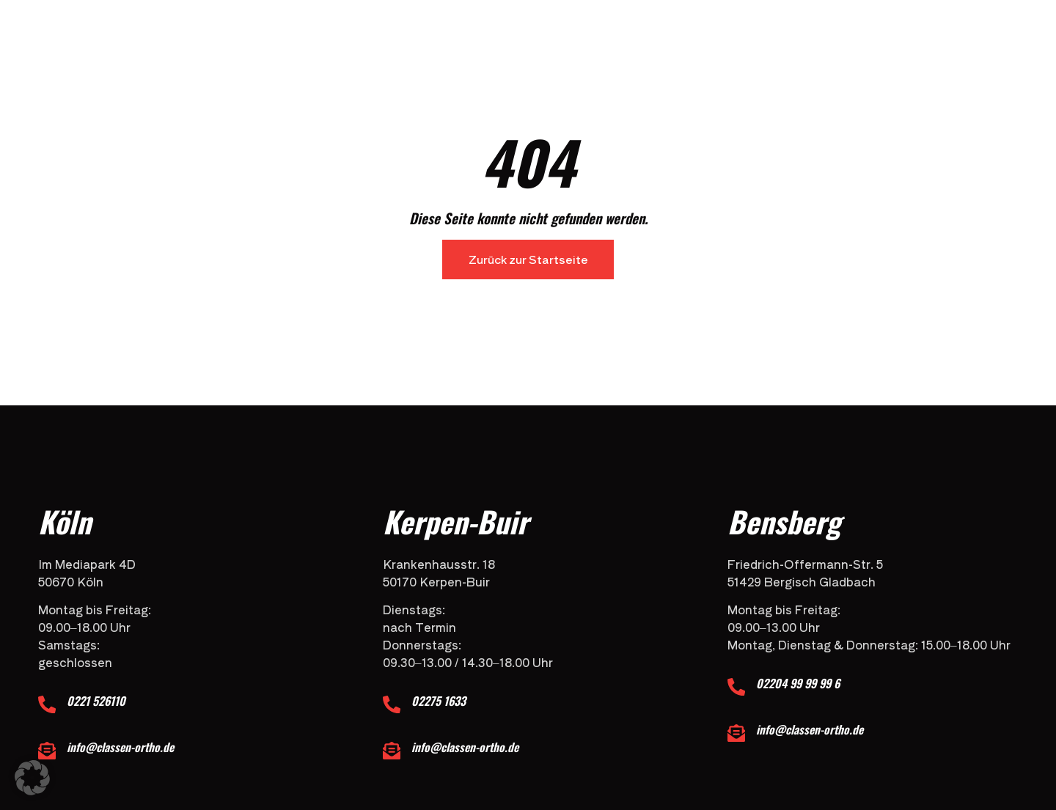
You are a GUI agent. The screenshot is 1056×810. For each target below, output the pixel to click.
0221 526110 (97, 701)
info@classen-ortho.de (121, 747)
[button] (32, 777)
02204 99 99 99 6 (799, 683)
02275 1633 (440, 701)
